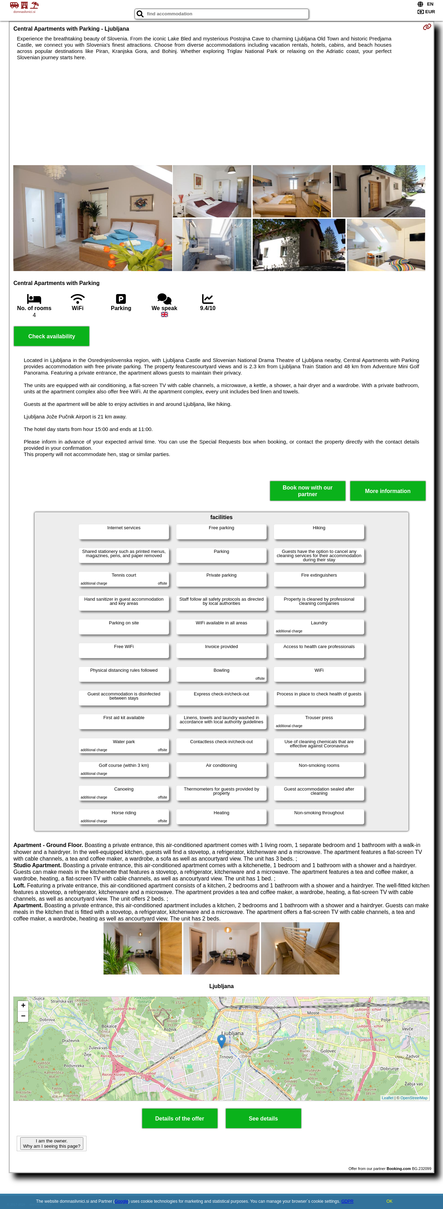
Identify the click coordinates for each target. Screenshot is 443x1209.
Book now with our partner (308, 491)
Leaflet (388, 1098)
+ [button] (23, 1006)
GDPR (347, 1201)
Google (121, 1201)
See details (263, 1119)
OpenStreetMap (414, 1098)
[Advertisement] (222, 113)
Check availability (51, 336)
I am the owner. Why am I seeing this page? (51, 1143)
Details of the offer (179, 1119)
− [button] (23, 1016)
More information (388, 491)
